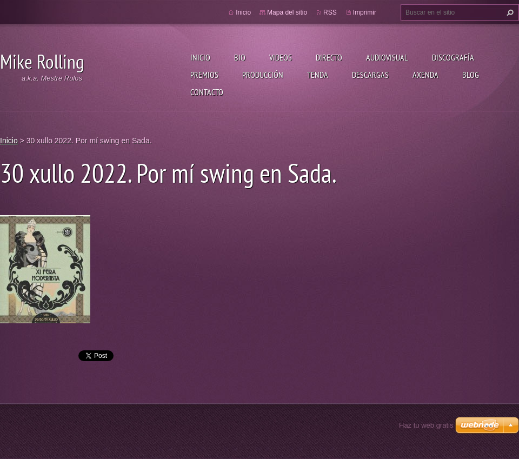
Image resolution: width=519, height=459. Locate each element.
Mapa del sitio (287, 12)
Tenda (317, 74)
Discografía (453, 57)
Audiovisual (387, 57)
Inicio (200, 57)
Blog (470, 74)
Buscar (509, 12)
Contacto (206, 92)
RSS (330, 12)
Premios (204, 74)
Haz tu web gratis (426, 425)
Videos (280, 57)
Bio (239, 57)
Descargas (370, 74)
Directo (329, 57)
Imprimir (364, 12)
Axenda (425, 74)
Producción (262, 74)
